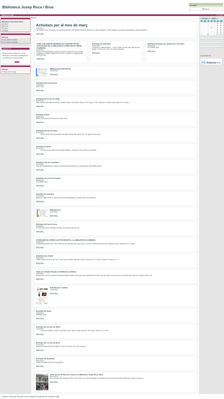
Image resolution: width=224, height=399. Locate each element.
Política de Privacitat (16, 396)
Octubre (205, 18)
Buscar (205, 9)
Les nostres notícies (10, 40)
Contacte (220, 15)
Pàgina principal (8, 15)
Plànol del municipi (9, 72)
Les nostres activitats (10, 42)
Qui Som (5, 24)
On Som (5, 28)
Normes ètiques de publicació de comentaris (39, 396)
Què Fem (5, 26)
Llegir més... (40, 33)
